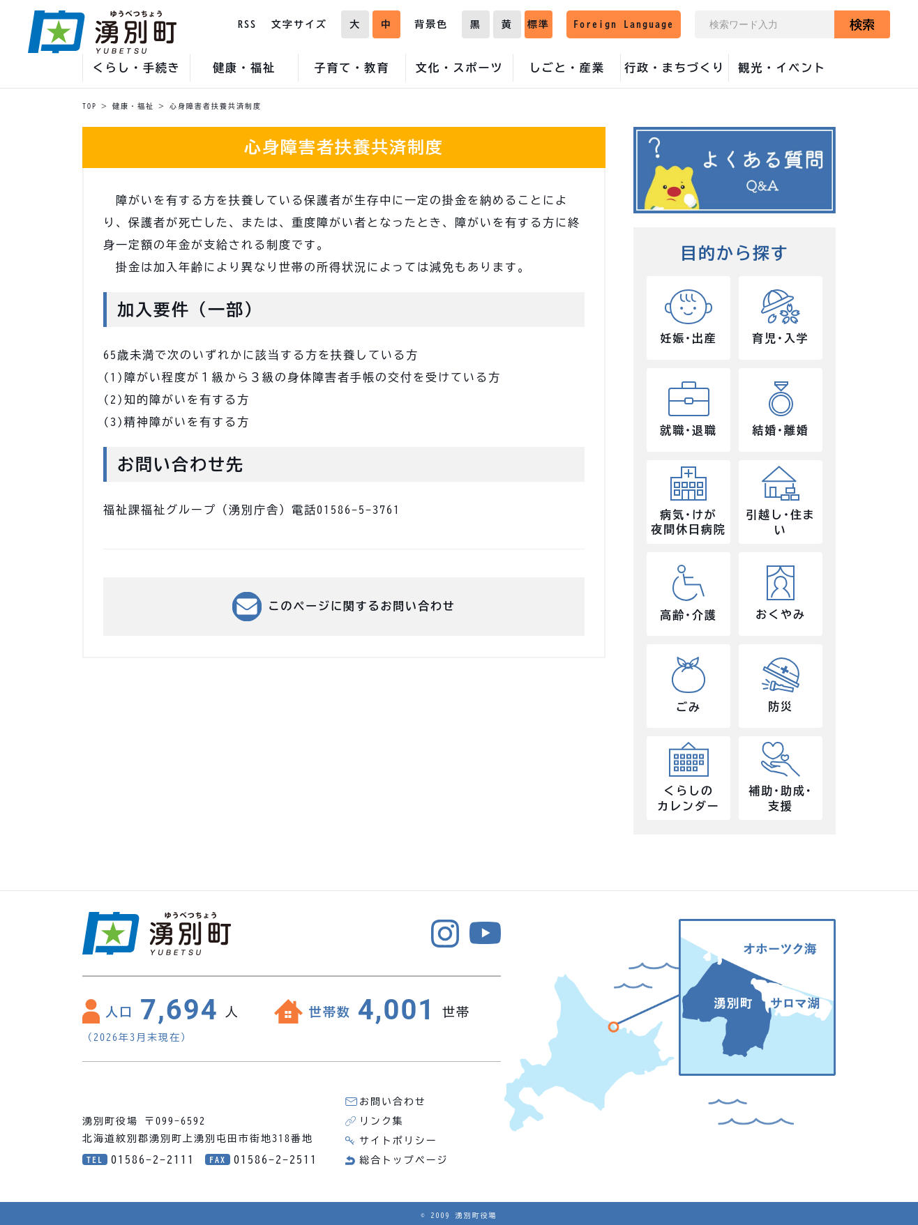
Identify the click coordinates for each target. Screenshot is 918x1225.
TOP (89, 105)
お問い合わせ (392, 1101)
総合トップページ (404, 1160)
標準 (538, 24)
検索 (862, 24)
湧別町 (102, 32)
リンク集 (381, 1121)
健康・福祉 (133, 105)
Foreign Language (623, 24)
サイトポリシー (398, 1141)
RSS (247, 24)
